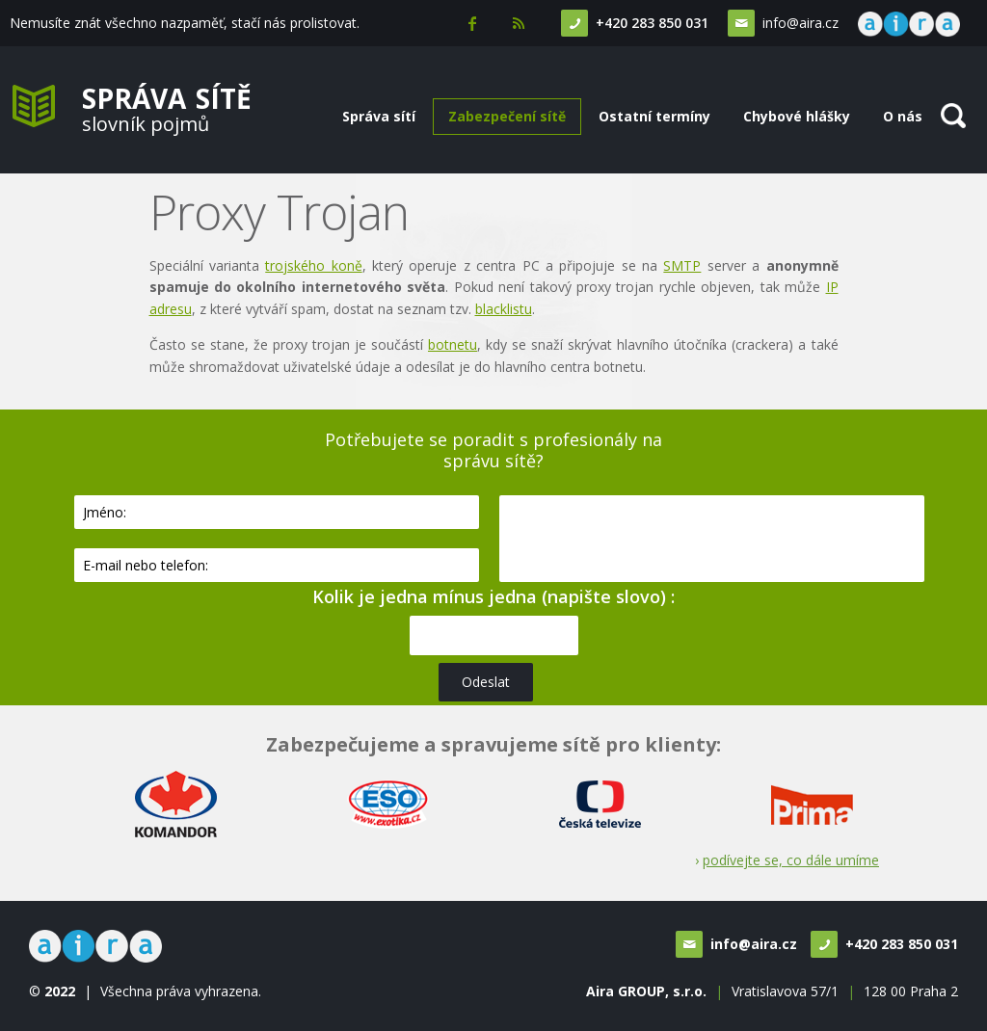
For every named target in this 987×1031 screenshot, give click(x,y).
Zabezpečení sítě (507, 116)
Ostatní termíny (654, 116)
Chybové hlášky (796, 116)
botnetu (452, 344)
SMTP (682, 265)
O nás (902, 116)
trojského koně (313, 265)
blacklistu (503, 309)
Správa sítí (378, 116)
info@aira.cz (798, 22)
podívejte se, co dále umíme (791, 860)
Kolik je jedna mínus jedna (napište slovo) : (493, 596)
